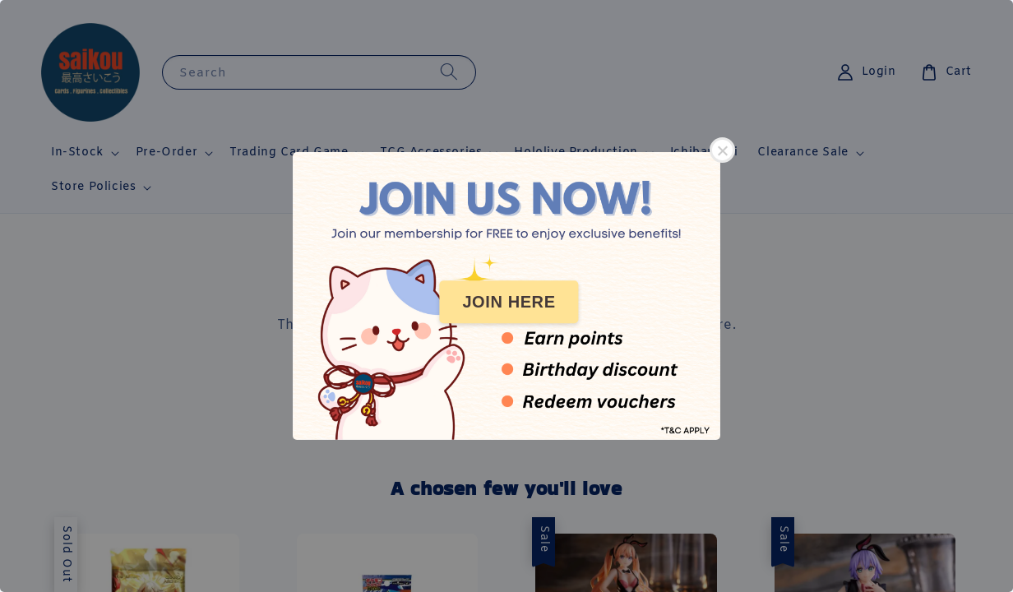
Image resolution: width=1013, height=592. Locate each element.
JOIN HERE (508, 302)
